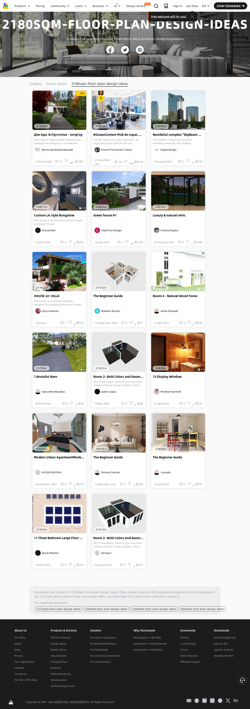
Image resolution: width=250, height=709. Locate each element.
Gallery (35, 83)
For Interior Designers (103, 637)
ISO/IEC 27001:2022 (25, 680)
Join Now (192, 6)
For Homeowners (100, 662)
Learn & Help (188, 644)
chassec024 (45, 230)
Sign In (177, 6)
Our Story (20, 637)
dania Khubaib (166, 311)
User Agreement (24, 662)
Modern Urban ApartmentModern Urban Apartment (60, 457)
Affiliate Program (190, 662)
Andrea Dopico (166, 230)
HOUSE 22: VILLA (46, 296)
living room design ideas (89, 596)
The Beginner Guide (108, 296)
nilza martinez (47, 311)
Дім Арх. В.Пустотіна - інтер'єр (58, 134)
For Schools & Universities (105, 656)
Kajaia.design (165, 149)
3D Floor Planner (61, 637)
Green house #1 (105, 215)
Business (56, 668)
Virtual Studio (58, 656)
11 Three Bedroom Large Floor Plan (60, 538)
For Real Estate (99, 650)
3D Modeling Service (63, 686)
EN (206, 6)
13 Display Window (167, 376)
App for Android (223, 650)
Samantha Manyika (50, 391)
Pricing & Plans (59, 662)
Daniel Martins (47, 553)
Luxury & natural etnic (169, 215)
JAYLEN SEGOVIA (48, 472)
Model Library (59, 650)
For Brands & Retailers (103, 644)
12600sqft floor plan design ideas (154, 609)
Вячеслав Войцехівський (54, 149)
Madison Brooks (107, 311)
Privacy (18, 656)
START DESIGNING (231, 6)
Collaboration (59, 680)
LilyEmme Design (108, 230)
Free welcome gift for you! (168, 16)
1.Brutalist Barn (45, 376)
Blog (17, 650)
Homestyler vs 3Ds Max (147, 637)
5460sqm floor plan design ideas (202, 609)
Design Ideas (58, 644)
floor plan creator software (146, 596)
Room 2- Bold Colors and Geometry (119, 376)
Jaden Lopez (105, 391)
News (17, 644)
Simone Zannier (107, 472)
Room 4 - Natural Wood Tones (175, 296)
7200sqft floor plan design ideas (106, 609)
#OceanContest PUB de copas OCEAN (119, 134)
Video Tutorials (189, 656)
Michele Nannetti (167, 391)
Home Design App (225, 637)
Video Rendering (61, 674)
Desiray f (103, 553)
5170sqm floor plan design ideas (58, 609)
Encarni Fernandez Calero (113, 149)
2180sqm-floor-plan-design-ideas (99, 83)
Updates (19, 668)
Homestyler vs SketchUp (148, 650)
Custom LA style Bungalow (54, 215)
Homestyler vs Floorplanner (150, 644)
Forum (184, 650)
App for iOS (221, 644)
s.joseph (162, 472)
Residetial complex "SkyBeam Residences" (179, 134)
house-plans (56, 83)
